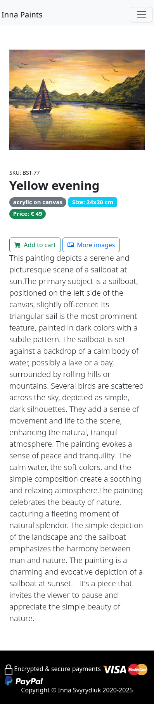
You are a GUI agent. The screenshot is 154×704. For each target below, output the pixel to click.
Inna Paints (22, 14)
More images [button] (91, 245)
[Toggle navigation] (141, 14)
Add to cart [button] (35, 245)
